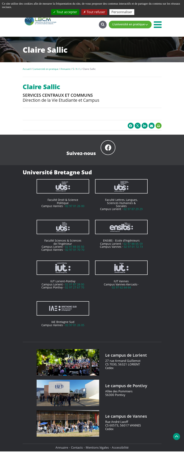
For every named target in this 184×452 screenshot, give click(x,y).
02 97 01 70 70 (74, 250)
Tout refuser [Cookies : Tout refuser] (94, 12)
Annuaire (61, 448)
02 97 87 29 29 (133, 209)
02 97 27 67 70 (74, 287)
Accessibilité (120, 448)
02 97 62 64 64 (121, 287)
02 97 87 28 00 (74, 284)
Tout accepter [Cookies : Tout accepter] (65, 12)
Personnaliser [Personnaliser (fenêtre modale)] (121, 12)
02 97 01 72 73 (133, 247)
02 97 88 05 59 (133, 244)
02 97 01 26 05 (74, 325)
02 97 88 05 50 (74, 247)
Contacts (77, 448)
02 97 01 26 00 (74, 206)
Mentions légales (97, 448)
